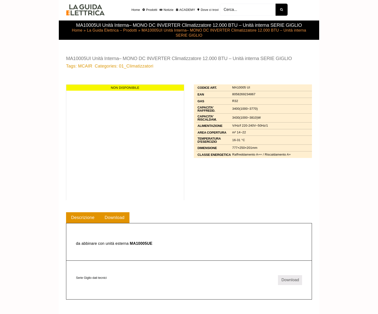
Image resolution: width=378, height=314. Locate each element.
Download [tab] (114, 217)
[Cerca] (282, 10)
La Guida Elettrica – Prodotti (112, 30)
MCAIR (85, 66)
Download (290, 280)
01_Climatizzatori (136, 66)
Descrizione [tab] (82, 217)
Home (77, 30)
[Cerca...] (248, 10)
